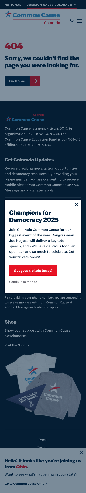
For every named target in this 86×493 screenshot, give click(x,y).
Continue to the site (23, 281)
